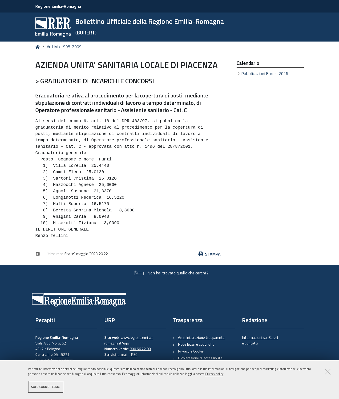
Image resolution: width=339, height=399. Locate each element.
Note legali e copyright (196, 344)
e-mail (122, 354)
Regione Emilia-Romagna (58, 6)
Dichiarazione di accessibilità (200, 358)
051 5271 (61, 354)
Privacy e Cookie (191, 351)
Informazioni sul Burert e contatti (260, 340)
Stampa (209, 254)
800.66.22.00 (140, 349)
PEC (134, 354)
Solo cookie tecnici (45, 386)
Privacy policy (214, 373)
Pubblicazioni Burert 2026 (264, 73)
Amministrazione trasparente (201, 337)
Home (38, 47)
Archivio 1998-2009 (64, 47)
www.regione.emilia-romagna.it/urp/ (128, 340)
